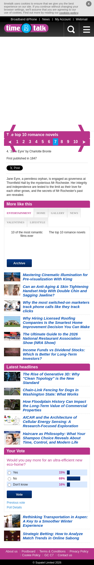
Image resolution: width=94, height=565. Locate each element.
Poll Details (14, 507)
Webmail (81, 19)
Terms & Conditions (52, 551)
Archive (19, 263)
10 (75, 142)
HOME (41, 212)
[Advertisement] (47, 84)
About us (12, 551)
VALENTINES (15, 222)
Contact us (65, 555)
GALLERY (57, 212)
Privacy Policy (79, 551)
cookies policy (68, 12)
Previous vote (16, 502)
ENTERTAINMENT (19, 212)
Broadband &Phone (24, 19)
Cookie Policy (31, 555)
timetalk (26, 28)
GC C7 (49, 555)
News (46, 19)
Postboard (28, 551)
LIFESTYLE (37, 222)
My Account (63, 19)
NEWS (74, 212)
